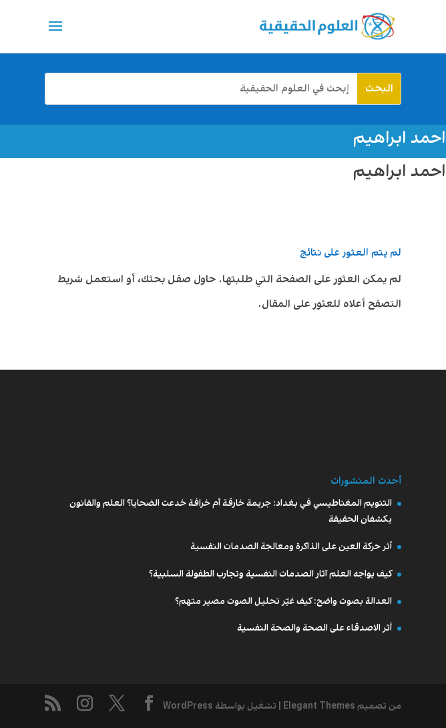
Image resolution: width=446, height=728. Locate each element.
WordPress (188, 706)
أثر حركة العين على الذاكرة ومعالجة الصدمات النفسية (291, 546)
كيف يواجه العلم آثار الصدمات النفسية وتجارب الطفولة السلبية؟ (270, 574)
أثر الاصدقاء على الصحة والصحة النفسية (314, 628)
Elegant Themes (319, 706)
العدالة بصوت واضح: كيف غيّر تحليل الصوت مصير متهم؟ (283, 601)
